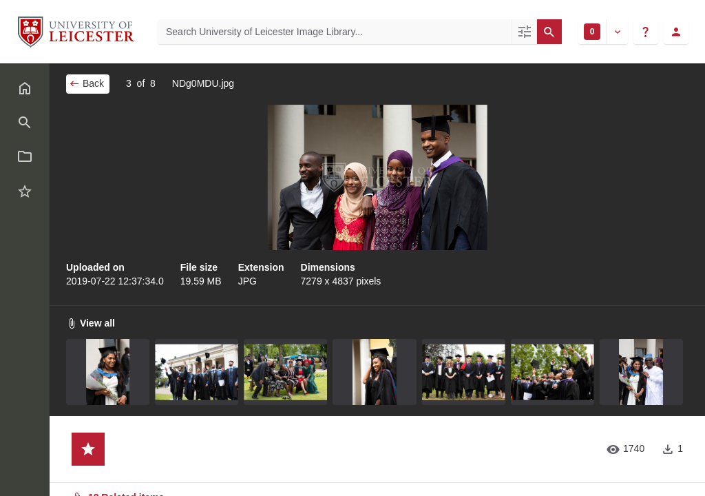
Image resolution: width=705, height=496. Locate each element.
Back (86, 83)
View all (90, 323)
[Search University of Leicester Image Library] (335, 31)
